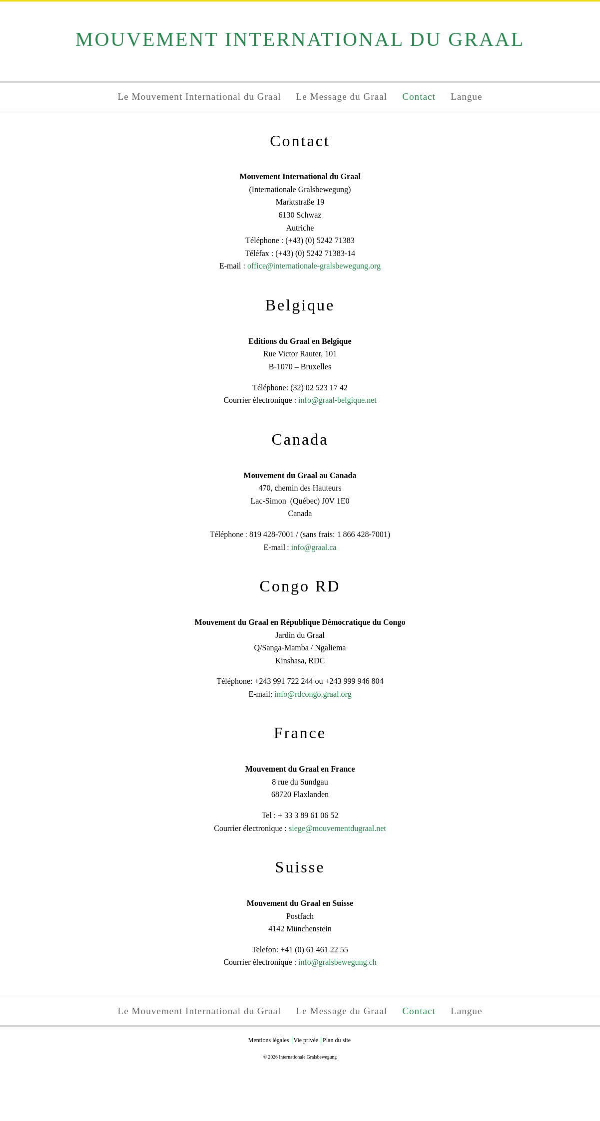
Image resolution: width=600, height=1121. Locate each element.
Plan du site (337, 1040)
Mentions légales (268, 1040)
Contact (419, 96)
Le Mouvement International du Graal (199, 96)
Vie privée (306, 1040)
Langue (467, 96)
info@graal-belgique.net (337, 400)
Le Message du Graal (342, 96)
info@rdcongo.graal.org (312, 694)
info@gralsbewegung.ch (337, 962)
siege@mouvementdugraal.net (337, 828)
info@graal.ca (314, 547)
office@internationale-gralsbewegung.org (314, 266)
